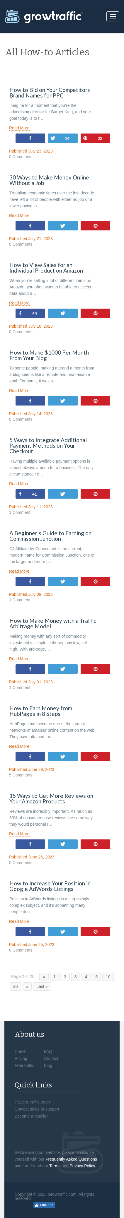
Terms (54, 1166)
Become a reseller (31, 1116)
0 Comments (20, 157)
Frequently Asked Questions (71, 1159)
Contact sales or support (37, 1109)
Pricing (21, 1058)
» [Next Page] (27, 986)
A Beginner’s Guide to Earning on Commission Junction (50, 535)
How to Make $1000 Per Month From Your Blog (49, 355)
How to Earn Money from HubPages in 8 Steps (40, 710)
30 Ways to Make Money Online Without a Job (49, 180)
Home (20, 1051)
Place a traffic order (32, 1102)
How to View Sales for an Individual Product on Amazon (46, 267)
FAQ (48, 1051)
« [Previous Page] (44, 976)
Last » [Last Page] (41, 986)
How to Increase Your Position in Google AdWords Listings (50, 886)
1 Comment (19, 512)
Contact (51, 1058)
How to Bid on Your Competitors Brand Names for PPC (49, 92)
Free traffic (24, 1065)
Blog (48, 1065)
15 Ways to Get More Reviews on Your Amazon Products (51, 798)
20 (15, 986)
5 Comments (20, 775)
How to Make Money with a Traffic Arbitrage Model (52, 623)
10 (108, 976)
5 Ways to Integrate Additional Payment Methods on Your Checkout (48, 445)
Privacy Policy (82, 1166)
